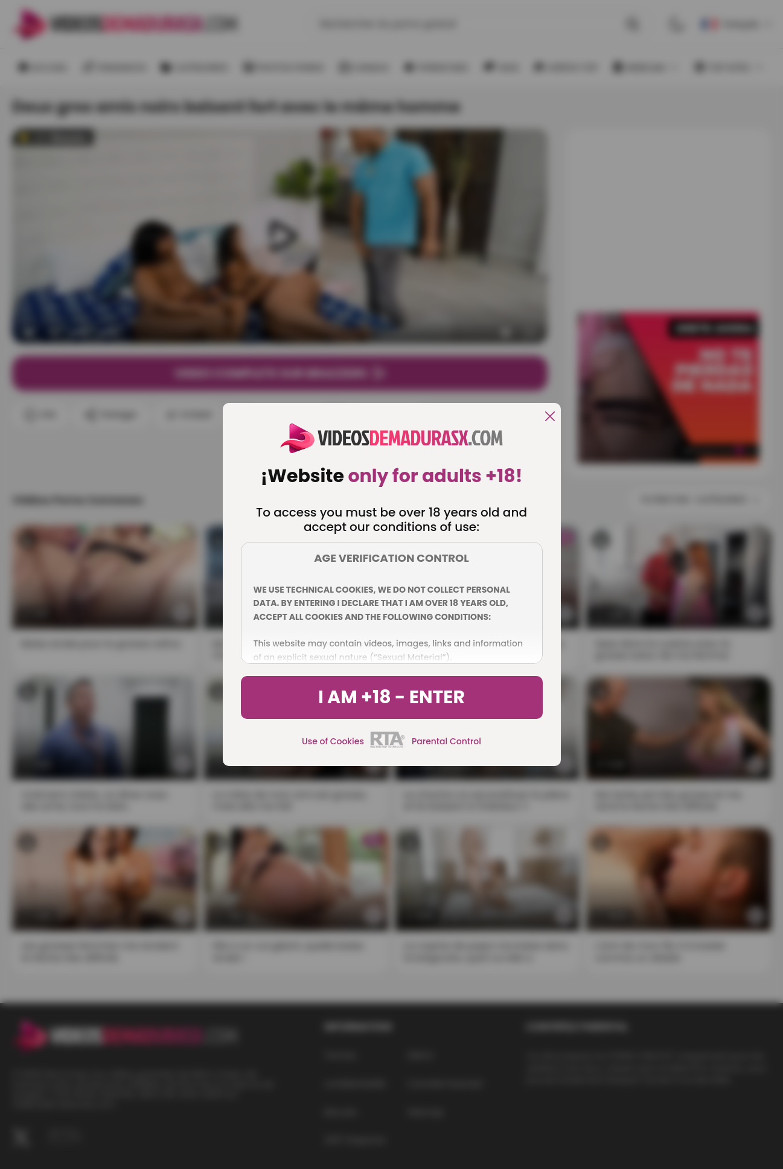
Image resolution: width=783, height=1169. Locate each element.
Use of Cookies (333, 741)
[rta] (388, 746)
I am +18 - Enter (391, 697)
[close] (550, 417)
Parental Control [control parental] (446, 741)
